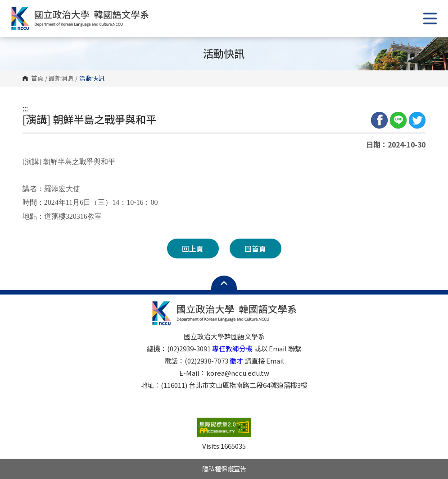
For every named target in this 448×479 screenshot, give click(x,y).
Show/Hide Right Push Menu (430, 18)
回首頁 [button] (255, 248)
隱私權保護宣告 (224, 468)
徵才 (236, 360)
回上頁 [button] (193, 248)
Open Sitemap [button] (224, 283)
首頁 (37, 78)
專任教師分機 (232, 348)
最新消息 (61, 78)
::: (25, 108)
